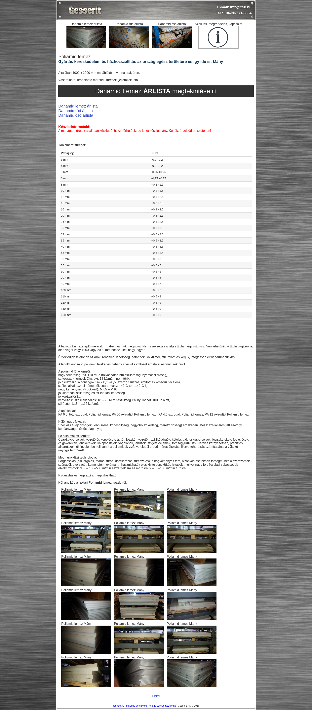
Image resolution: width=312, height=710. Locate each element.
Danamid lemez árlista (78, 106)
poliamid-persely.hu (136, 705)
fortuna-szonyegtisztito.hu (162, 705)
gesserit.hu (118, 705)
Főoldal (156, 696)
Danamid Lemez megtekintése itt (156, 91)
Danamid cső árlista (75, 115)
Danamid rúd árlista (75, 111)
